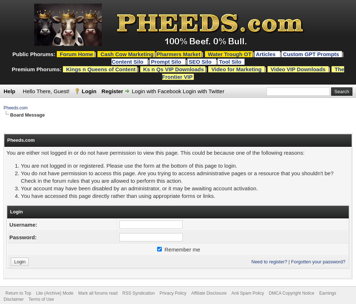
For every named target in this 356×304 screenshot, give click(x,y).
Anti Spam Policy (248, 293)
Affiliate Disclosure (209, 293)
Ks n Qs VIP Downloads (173, 69)
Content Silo (128, 62)
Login (89, 91)
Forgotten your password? (318, 261)
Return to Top (18, 293)
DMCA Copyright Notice (292, 293)
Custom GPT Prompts (311, 54)
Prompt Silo (167, 62)
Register (112, 91)
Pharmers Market (178, 54)
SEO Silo (201, 62)
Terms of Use (41, 299)
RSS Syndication (138, 293)
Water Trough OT (229, 54)
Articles (266, 54)
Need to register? (269, 261)
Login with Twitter (203, 91)
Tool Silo (231, 62)
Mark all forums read (98, 293)
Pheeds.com (16, 107)
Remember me (178, 249)
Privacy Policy (173, 293)
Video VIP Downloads (298, 69)
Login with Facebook (157, 91)
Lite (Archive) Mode (54, 293)
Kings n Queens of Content (101, 69)
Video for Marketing (236, 69)
